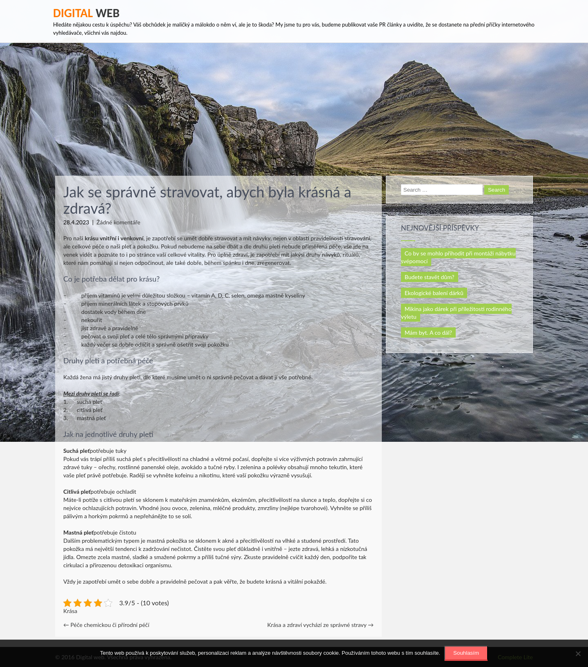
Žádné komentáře (118, 222)
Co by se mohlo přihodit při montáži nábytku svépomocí (458, 257)
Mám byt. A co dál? (428, 332)
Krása (70, 610)
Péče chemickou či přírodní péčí (106, 624)
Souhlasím (466, 653)
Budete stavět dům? (429, 276)
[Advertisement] (294, 104)
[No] (578, 653)
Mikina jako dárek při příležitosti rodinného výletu (456, 312)
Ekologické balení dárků (434, 292)
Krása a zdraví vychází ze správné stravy (320, 624)
